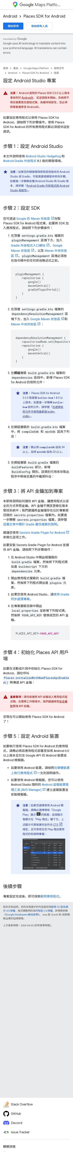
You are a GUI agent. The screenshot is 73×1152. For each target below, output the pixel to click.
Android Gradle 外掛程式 (19, 161)
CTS (55, 824)
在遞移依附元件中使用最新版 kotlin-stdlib (43, 411)
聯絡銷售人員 (39, 26)
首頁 (5, 68)
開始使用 (13, 26)
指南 (56, 72)
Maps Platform (40, 4)
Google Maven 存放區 (45, 319)
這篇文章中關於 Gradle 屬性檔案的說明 (30, 524)
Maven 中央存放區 (23, 324)
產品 (15, 68)
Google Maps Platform (36, 68)
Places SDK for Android (44, 16)
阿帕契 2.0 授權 (44, 910)
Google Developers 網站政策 (22, 914)
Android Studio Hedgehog (43, 156)
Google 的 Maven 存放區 (33, 219)
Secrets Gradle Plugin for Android (42, 532)
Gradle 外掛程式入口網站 (28, 245)
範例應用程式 (49, 896)
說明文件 (59, 68)
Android (10, 16)
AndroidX (27, 97)
